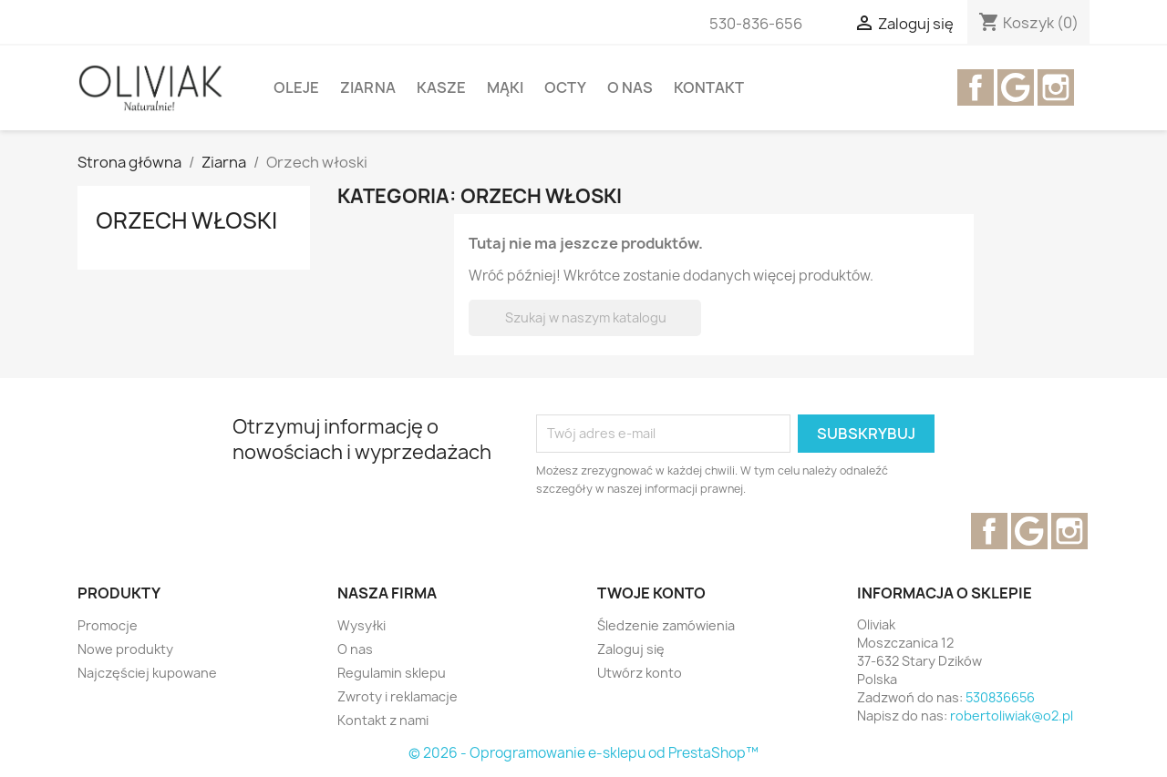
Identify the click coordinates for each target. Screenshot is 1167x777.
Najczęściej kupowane (147, 672)
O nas (630, 87)
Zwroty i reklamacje (397, 696)
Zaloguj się (631, 649)
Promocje (107, 625)
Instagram (1056, 87)
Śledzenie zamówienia (666, 625)
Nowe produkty (125, 649)
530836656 (1000, 697)
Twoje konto (651, 593)
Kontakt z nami (383, 720)
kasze (441, 87)
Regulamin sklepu (391, 672)
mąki (505, 87)
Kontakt (709, 87)
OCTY (565, 87)
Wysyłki (361, 625)
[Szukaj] (585, 318)
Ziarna (368, 87)
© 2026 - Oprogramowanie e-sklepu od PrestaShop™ (583, 752)
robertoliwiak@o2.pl (1011, 715)
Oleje (296, 87)
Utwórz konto (639, 672)
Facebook (975, 87)
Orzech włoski (186, 220)
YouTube (1015, 87)
